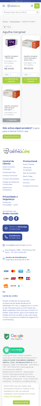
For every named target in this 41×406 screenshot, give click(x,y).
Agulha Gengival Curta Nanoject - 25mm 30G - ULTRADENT (31, 58)
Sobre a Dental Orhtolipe (9, 168)
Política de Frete (9, 172)
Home (5, 22)
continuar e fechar (21, 402)
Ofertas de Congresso (27, 169)
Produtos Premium (30, 186)
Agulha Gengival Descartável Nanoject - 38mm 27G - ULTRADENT (11, 108)
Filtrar (7, 27)
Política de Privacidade (13, 396)
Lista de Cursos (29, 180)
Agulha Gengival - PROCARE (11, 57)
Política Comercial (10, 176)
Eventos (26, 183)
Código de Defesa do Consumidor (11, 183)
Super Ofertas (28, 164)
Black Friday (27, 176)
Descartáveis (15, 22)
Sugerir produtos (11, 137)
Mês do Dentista (29, 173)
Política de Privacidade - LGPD (10, 203)
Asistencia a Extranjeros (7, 189)
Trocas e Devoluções (11, 179)
